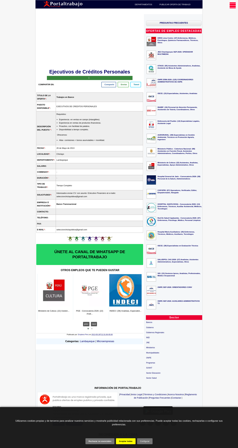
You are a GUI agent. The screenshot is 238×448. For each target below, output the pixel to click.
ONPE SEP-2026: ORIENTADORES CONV (175, 287)
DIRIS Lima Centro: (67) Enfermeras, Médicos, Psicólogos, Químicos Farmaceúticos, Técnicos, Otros (178, 40)
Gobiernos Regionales (155, 332)
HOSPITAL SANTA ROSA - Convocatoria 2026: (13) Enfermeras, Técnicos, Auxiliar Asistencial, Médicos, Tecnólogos (180, 206)
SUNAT (149, 368)
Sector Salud (151, 378)
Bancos (149, 322)
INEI (148, 337)
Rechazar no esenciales (99, 441)
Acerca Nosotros (176, 394)
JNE (148, 343)
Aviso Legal (136, 394)
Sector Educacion (153, 373)
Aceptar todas (126, 441)
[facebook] (108, 84)
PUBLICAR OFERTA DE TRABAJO (175, 4)
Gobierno (150, 327)
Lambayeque (87, 341)
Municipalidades (152, 353)
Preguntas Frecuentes (160, 398)
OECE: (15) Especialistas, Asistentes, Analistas (177, 93)
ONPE (148, 358)
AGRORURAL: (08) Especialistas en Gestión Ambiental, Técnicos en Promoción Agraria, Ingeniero (176, 137)
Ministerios (150, 348)
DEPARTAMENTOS (143, 4)
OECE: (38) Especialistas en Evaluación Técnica (178, 246)
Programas (150, 363)
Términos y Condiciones (155, 394)
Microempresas (105, 341)
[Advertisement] (89, 41)
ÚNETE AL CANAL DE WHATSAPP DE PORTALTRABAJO (89, 254)
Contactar (176, 398)
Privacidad (125, 394)
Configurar (145, 441)
